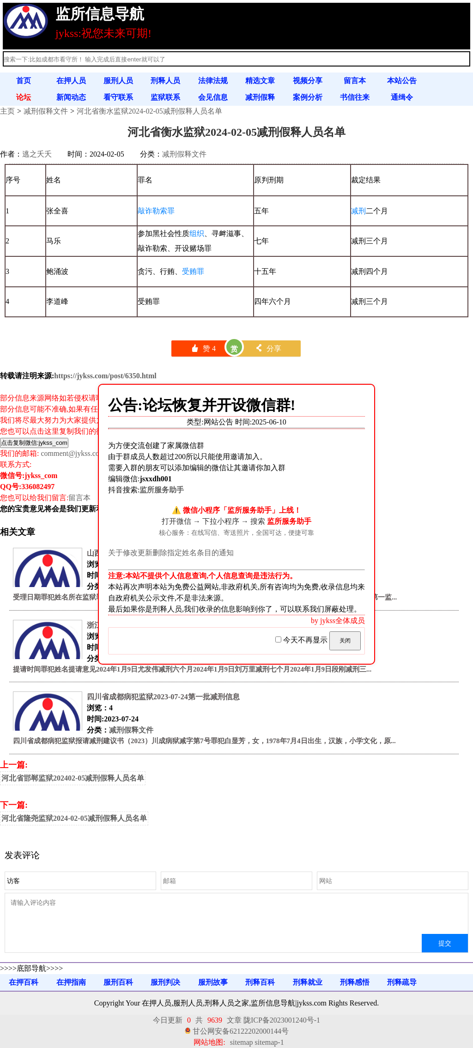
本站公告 (402, 81)
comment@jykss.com (73, 453)
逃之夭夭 (37, 154)
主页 (7, 111)
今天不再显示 (302, 640)
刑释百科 (260, 982)
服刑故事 (213, 982)
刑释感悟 (355, 982)
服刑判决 (165, 982)
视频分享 (307, 81)
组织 (196, 233)
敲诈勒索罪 (156, 211)
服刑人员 (118, 81)
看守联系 (118, 97)
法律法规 (213, 81)
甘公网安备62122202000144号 (241, 1031)
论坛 (23, 97)
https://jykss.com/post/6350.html (105, 376)
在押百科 (23, 982)
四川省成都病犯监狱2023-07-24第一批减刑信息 (163, 697)
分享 (268, 348)
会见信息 (213, 97)
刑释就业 (307, 982)
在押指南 (71, 982)
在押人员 (71, 81)
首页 (23, 81)
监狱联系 (165, 97)
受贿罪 (193, 271)
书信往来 (355, 97)
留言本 (355, 81)
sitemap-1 (269, 1042)
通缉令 (402, 97)
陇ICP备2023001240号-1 (281, 1020)
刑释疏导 (402, 982)
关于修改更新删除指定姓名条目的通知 (171, 553)
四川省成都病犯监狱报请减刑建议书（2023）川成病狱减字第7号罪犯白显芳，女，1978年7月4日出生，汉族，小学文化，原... (204, 741)
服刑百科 (118, 982)
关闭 (345, 640)
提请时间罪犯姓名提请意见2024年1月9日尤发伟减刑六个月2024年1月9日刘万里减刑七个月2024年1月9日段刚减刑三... (192, 669)
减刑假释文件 (46, 111)
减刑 (358, 211)
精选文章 (260, 81)
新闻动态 (71, 97)
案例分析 (307, 97)
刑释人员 (165, 81)
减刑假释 (260, 97)
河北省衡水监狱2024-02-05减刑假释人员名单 (149, 111)
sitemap (241, 1042)
